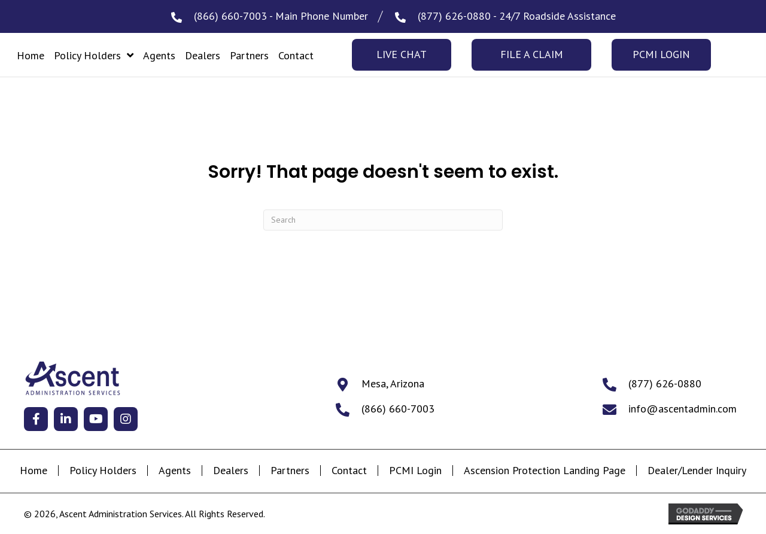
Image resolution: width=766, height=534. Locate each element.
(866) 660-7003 (230, 16)
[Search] (383, 220)
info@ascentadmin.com (682, 408)
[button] (36, 419)
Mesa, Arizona (392, 383)
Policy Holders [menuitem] (102, 470)
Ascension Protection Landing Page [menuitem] (544, 470)
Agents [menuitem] (175, 470)
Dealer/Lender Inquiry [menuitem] (697, 470)
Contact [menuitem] (349, 470)
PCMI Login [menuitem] (415, 470)
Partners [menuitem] (289, 470)
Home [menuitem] (33, 470)
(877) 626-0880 (454, 16)
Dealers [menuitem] (230, 470)
